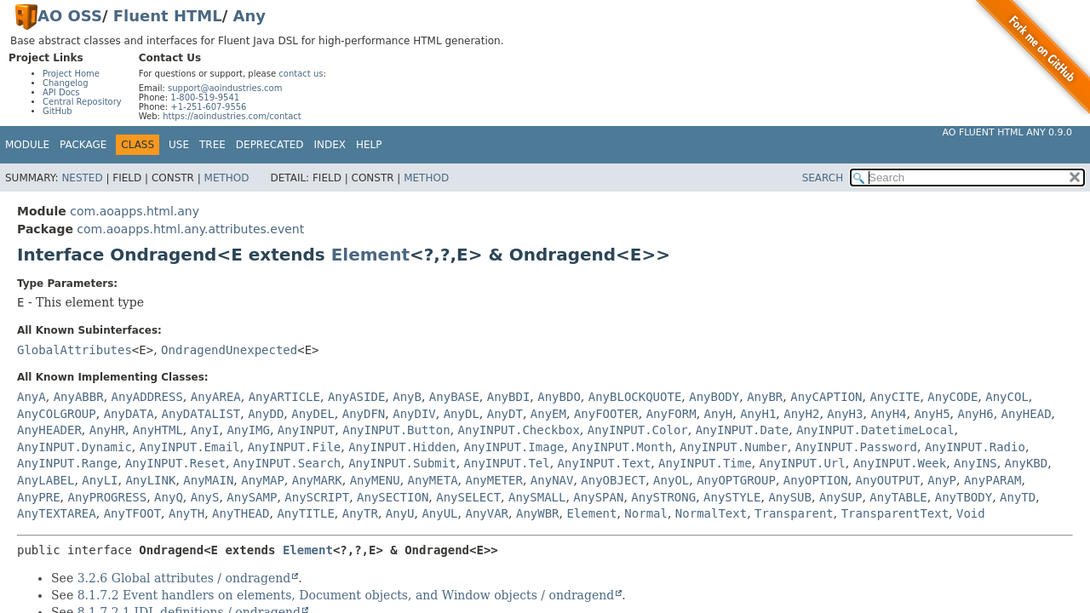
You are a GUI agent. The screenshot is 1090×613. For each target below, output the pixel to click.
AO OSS (69, 16)
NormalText (711, 513)
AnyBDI (509, 397)
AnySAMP (252, 497)
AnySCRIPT (316, 497)
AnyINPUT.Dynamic (74, 447)
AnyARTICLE (284, 397)
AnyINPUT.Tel (507, 463)
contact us (300, 73)
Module (27, 145)
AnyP (941, 480)
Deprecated (270, 145)
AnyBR (765, 397)
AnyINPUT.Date (742, 430)
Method (227, 178)
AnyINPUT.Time (705, 463)
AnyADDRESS (147, 397)
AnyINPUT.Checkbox (519, 430)
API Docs (61, 92)
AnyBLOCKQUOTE (635, 397)
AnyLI (100, 480)
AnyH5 (931, 414)
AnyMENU (375, 480)
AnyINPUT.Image (514, 447)
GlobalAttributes (74, 350)
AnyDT (505, 414)
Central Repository (82, 101)
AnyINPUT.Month (621, 447)
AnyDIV (414, 414)
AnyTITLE (305, 513)
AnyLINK (150, 480)
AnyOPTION (815, 480)
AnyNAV (552, 480)
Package (83, 145)
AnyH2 (801, 414)
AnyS (205, 497)
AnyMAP (262, 480)
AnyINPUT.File (294, 447)
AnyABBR (79, 397)
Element (370, 254)
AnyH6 (976, 414)
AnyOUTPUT (888, 480)
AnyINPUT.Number (733, 447)
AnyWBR (537, 513)
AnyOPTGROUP (736, 480)
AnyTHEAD (240, 513)
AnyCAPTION (826, 397)
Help (369, 145)
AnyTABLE (897, 497)
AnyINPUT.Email (190, 447)
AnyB (407, 397)
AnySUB (790, 497)
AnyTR (360, 513)
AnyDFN (364, 414)
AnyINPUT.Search (287, 463)
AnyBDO (559, 397)
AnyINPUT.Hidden (402, 447)
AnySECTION (392, 497)
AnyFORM (671, 414)
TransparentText (895, 513)
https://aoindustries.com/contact (232, 116)
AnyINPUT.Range (67, 463)
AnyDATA (129, 414)
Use (179, 145)
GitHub (57, 111)
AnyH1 (758, 414)
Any (249, 16)
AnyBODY (714, 397)
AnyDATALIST (201, 414)
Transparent (794, 513)
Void (970, 513)
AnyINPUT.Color (638, 430)
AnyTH (186, 513)
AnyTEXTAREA (56, 513)
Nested (81, 178)
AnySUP (841, 497)
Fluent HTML (167, 16)
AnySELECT (468, 497)
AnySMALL (536, 497)
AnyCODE (952, 397)
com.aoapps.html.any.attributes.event (190, 229)
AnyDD (266, 414)
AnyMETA (433, 480)
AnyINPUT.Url (803, 463)
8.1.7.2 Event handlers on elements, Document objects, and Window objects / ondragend (346, 595)
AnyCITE (894, 397)
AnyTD (1018, 497)
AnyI (205, 430)
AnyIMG (248, 430)
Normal (646, 513)
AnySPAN (598, 497)
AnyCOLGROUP (56, 414)
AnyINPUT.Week (900, 463)
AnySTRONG (663, 497)
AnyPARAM (992, 480)
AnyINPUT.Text (604, 463)
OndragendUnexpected (229, 350)
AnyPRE (38, 497)
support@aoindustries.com (225, 88)
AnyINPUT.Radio (975, 447)
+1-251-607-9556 (208, 107)
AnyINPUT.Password (856, 447)
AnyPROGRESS (106, 497)
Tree (212, 145)
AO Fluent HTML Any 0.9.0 (1007, 132)
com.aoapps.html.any (134, 211)
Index (330, 145)
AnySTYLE (731, 497)
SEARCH (823, 178)
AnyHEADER (49, 430)
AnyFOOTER (606, 414)
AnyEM (548, 414)
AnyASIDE (356, 397)
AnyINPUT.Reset (175, 463)
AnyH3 (845, 414)
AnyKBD (1026, 463)
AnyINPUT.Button (396, 430)
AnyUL (439, 513)
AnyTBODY (963, 497)
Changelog (66, 83)
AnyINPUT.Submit (402, 463)
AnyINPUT (306, 430)
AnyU (400, 513)
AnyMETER (494, 480)
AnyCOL (1007, 397)
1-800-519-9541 (204, 97)
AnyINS (975, 463)
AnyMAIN (208, 480)
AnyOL (671, 480)
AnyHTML (158, 430)
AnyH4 (888, 414)
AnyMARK (317, 480)
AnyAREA (216, 397)
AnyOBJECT (613, 480)
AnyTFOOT (132, 513)
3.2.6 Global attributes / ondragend (184, 578)
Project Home (71, 73)
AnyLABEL (45, 480)
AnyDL (461, 414)
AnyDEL (313, 414)
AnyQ (168, 497)
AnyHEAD (1026, 414)
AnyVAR (486, 513)
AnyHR (107, 430)
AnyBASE (454, 397)
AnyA (31, 397)
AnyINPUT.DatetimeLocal (875, 430)
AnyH (718, 414)
